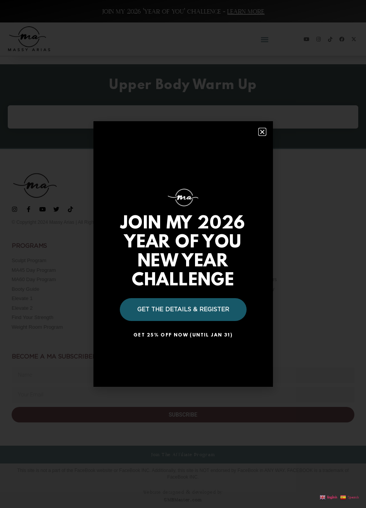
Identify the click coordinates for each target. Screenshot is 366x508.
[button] (262, 132)
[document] (183, 254)
